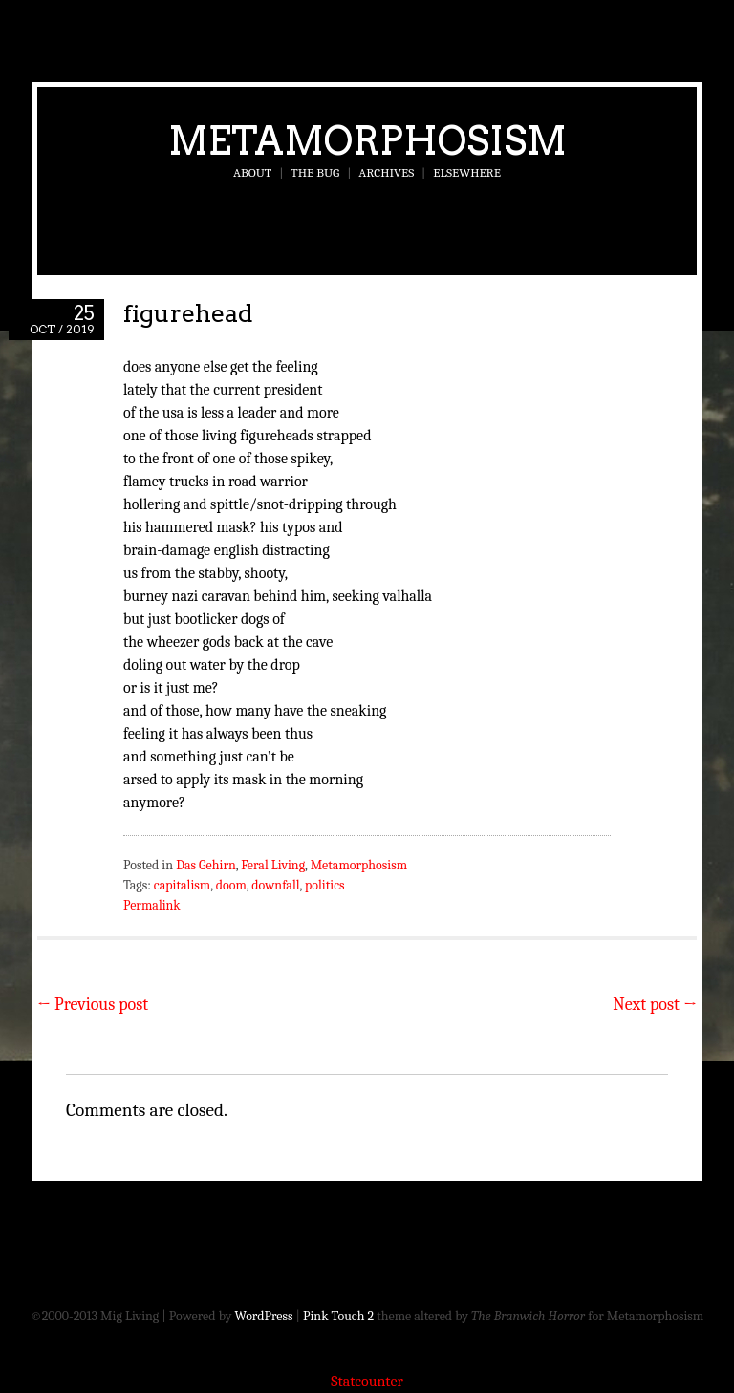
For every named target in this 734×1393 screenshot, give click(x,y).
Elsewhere (467, 172)
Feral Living (273, 865)
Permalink (152, 905)
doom (231, 885)
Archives (386, 172)
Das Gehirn (206, 865)
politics (324, 885)
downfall (275, 885)
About (252, 172)
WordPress (264, 1316)
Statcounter (367, 1381)
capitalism (182, 885)
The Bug (315, 172)
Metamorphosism (367, 140)
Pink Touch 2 (338, 1316)
